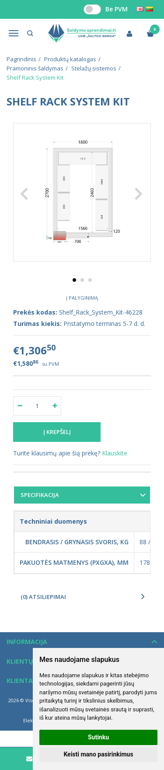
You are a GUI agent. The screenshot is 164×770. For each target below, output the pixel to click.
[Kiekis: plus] (55, 406)
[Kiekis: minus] (19, 406)
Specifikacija (40, 495)
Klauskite (114, 453)
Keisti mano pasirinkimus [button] (98, 754)
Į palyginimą (82, 297)
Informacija (27, 641)
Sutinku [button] (98, 737)
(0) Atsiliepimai (43, 597)
